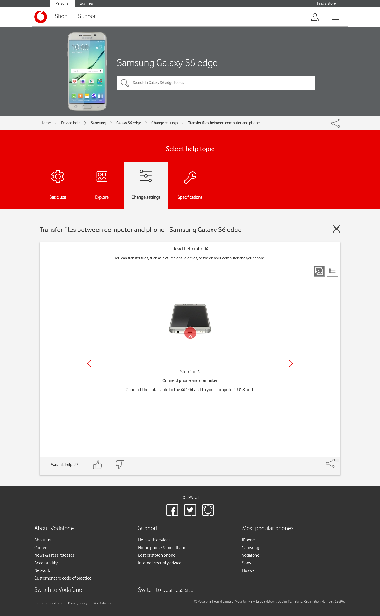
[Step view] (319, 271)
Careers (41, 547)
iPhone (248, 540)
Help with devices (154, 540)
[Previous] (89, 363)
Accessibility (46, 562)
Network (42, 570)
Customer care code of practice (63, 578)
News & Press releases (54, 555)
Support (88, 16)
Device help (70, 123)
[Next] (291, 363)
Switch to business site (165, 590)
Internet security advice (160, 562)
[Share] (337, 460)
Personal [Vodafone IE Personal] (62, 3)
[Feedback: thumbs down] (119, 464)
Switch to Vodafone (58, 590)
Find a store (326, 3)
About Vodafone (54, 528)
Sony (246, 562)
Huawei (249, 570)
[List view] (332, 271)
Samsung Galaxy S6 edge (167, 62)
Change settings (164, 123)
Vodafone (250, 555)
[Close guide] (336, 229)
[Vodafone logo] (40, 17)
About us (42, 540)
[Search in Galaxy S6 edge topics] (216, 83)
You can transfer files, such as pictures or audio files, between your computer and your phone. (190, 258)
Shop (61, 16)
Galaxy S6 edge (128, 123)
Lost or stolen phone (156, 555)
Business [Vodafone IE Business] (87, 3)
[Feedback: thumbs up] (97, 464)
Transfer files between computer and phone (224, 123)
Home (46, 123)
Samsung (98, 123)
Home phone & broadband (162, 547)
